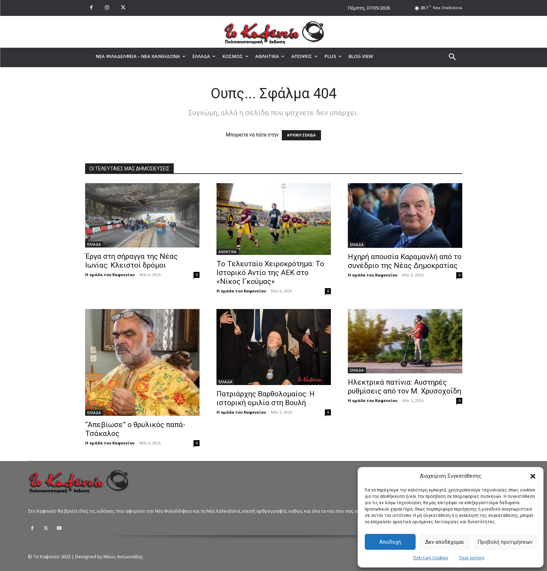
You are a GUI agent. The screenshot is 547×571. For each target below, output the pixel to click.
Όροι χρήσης (472, 557)
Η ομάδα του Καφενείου (110, 274)
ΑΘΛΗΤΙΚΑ (228, 251)
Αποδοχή (390, 542)
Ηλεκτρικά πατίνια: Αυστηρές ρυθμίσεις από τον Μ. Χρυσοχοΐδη (404, 386)
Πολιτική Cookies (430, 557)
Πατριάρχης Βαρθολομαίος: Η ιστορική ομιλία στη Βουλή (265, 398)
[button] (532, 476)
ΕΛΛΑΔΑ (94, 244)
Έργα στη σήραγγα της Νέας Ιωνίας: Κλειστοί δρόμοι (131, 260)
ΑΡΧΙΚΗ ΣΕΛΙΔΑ (301, 135)
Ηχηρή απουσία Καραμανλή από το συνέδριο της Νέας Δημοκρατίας (405, 261)
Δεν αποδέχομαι (444, 542)
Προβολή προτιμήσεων (505, 542)
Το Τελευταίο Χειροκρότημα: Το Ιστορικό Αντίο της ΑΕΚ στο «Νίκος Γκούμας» (270, 273)
